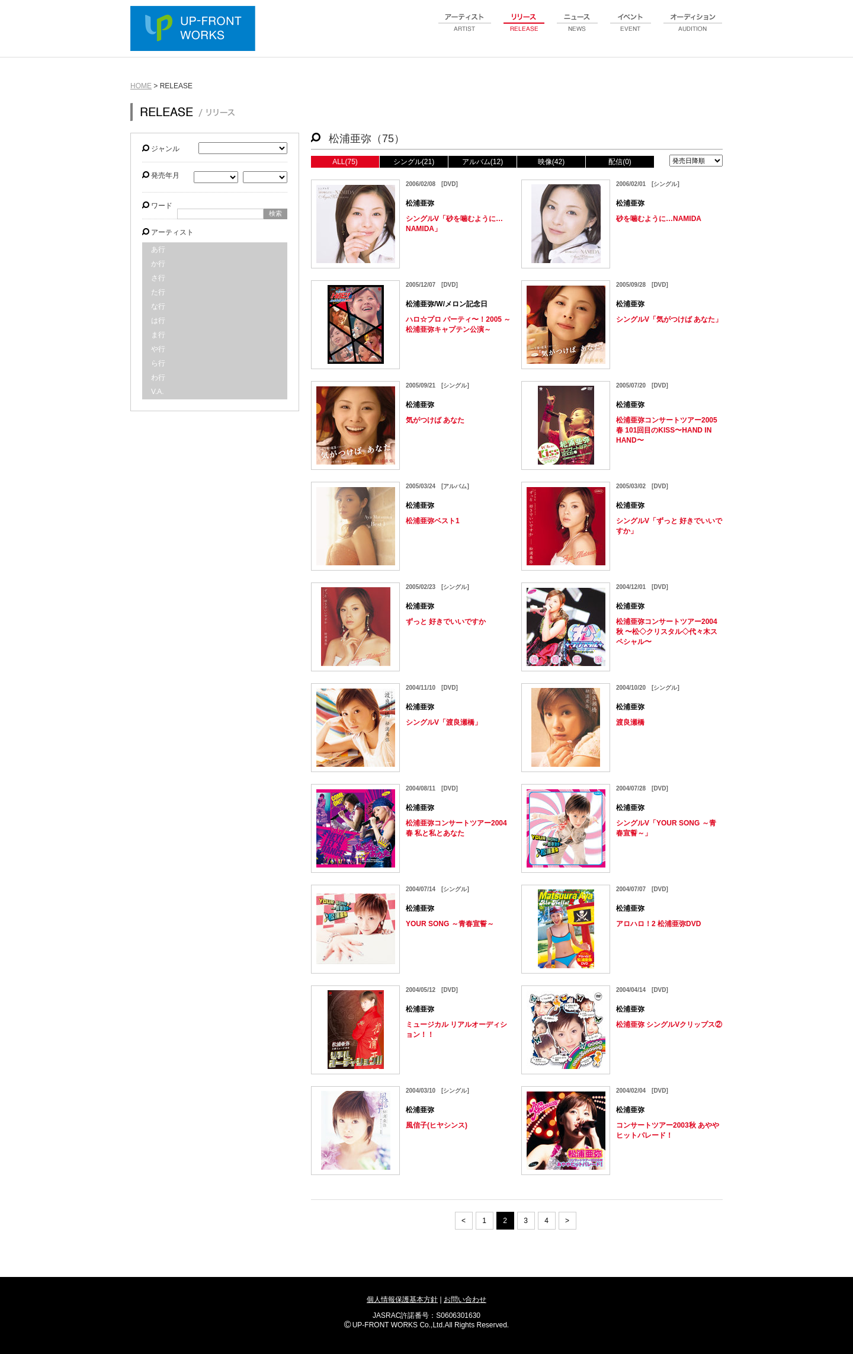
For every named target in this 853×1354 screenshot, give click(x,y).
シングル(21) (413, 162)
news (577, 29)
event (631, 29)
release (524, 29)
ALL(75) (345, 162)
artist (465, 29)
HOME (141, 86)
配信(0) (619, 162)
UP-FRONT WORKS (195, 29)
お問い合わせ (465, 1299)
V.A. (157, 392)
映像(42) (551, 162)
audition (693, 29)
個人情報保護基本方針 (402, 1299)
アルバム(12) (482, 162)
